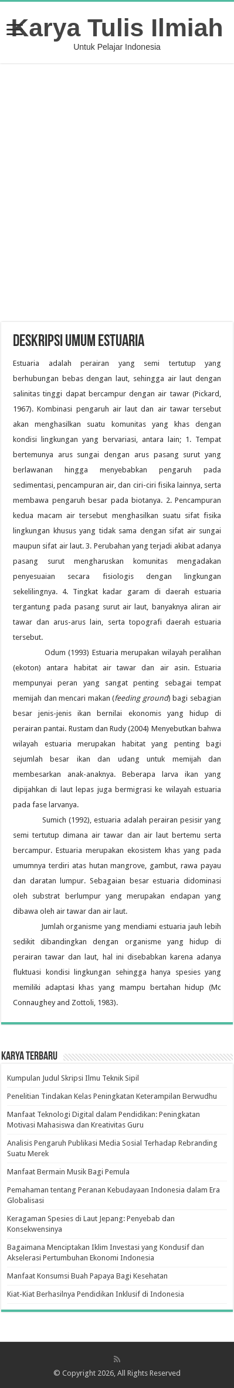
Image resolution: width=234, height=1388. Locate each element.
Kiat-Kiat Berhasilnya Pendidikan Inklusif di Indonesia (95, 1294)
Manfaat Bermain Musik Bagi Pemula (68, 1171)
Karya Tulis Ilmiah (117, 27)
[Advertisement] (117, 194)
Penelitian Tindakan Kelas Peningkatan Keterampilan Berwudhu (112, 1096)
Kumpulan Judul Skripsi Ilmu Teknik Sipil (73, 1078)
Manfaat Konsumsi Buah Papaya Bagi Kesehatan (87, 1276)
